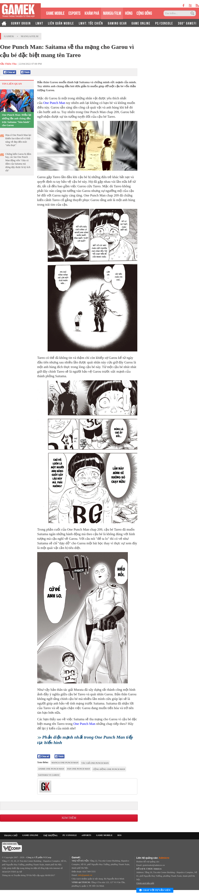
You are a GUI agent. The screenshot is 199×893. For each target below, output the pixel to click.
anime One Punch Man (51, 769)
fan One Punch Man (78, 769)
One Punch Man (54, 103)
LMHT (39, 23)
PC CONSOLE (70, 835)
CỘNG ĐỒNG (144, 13)
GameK (9, 36)
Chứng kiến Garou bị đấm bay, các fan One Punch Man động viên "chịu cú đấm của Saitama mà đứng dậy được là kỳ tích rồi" (18, 162)
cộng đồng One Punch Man (109, 769)
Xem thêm (68, 817)
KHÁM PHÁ (92, 13)
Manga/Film (29, 36)
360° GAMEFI (187, 23)
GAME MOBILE (55, 13)
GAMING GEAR (117, 23)
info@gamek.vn (85, 875)
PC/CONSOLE (164, 23)
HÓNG (129, 13)
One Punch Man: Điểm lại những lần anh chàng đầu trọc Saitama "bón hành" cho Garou (16, 120)
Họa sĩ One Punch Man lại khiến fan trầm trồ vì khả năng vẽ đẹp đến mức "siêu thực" (18, 140)
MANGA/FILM (112, 13)
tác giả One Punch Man (95, 763)
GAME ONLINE (141, 23)
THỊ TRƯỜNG (50, 835)
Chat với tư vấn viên (154, 890)
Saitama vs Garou (49, 775)
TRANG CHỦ (10, 835)
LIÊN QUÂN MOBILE (61, 23)
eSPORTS (74, 13)
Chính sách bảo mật (145, 883)
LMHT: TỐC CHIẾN (91, 23)
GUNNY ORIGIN (21, 23)
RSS (119, 835)
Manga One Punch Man (65, 762)
